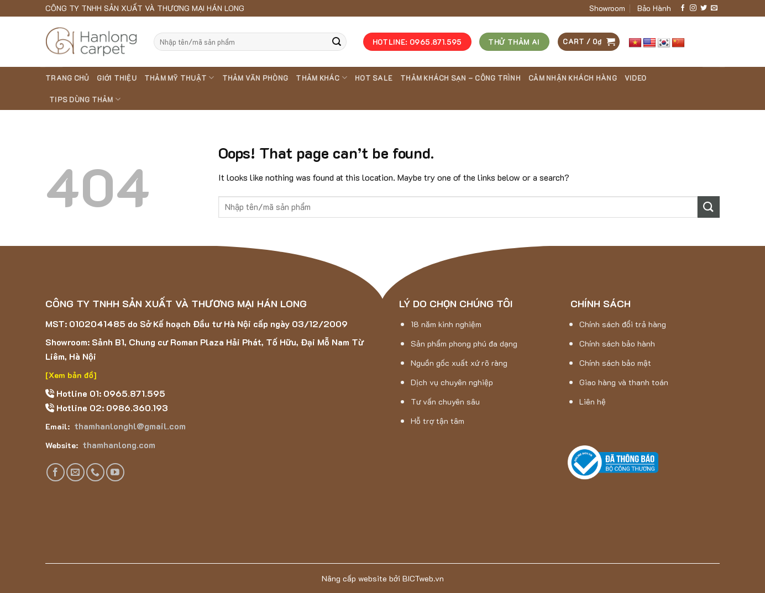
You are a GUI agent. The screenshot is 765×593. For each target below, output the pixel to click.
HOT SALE (373, 78)
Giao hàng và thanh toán (623, 382)
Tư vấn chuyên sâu (445, 401)
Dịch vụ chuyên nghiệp (452, 382)
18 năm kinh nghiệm (446, 324)
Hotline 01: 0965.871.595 (109, 393)
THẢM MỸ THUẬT (179, 77)
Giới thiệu (117, 78)
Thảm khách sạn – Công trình (460, 78)
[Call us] (95, 472)
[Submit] (336, 42)
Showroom (607, 8)
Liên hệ (592, 401)
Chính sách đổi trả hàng (622, 324)
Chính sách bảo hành (617, 343)
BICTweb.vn (423, 578)
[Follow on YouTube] (115, 472)
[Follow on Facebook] (682, 8)
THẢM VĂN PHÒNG (255, 78)
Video (635, 78)
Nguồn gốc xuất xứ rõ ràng (459, 363)
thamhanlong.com (117, 444)
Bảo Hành (654, 8)
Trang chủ (67, 78)
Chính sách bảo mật (615, 363)
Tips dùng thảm (84, 99)
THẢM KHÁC (321, 77)
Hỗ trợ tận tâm (437, 421)
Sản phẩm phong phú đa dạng (464, 343)
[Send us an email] (714, 8)
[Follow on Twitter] (703, 8)
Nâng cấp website (354, 578)
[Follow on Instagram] (693, 8)
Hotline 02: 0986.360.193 (111, 407)
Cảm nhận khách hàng (572, 78)
